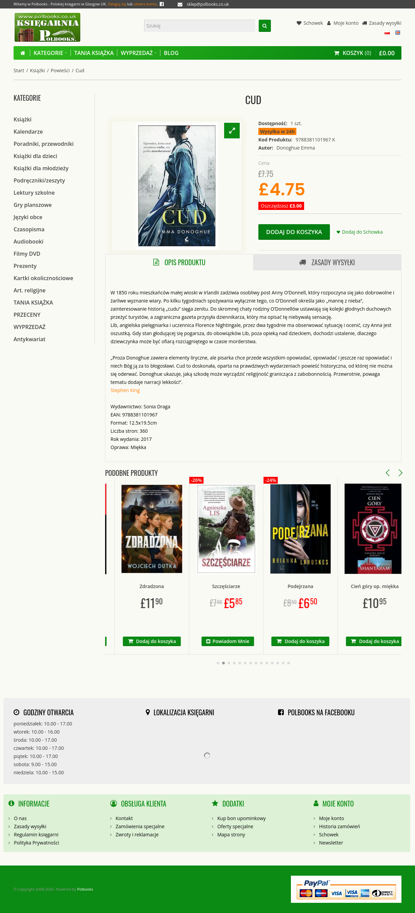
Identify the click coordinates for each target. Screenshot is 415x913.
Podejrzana (327, 586)
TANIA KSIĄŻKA (33, 302)
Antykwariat (29, 339)
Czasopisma (29, 229)
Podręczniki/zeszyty (39, 180)
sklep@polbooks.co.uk (208, 4)
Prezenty (25, 266)
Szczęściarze (253, 586)
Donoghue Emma (296, 147)
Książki (37, 70)
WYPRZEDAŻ (29, 327)
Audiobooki (28, 241)
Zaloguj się (117, 3)
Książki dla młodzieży (41, 168)
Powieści (60, 70)
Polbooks (85, 889)
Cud (80, 70)
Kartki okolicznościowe (43, 278)
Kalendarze (28, 131)
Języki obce (28, 217)
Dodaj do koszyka (294, 232)
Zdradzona (178, 586)
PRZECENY (27, 314)
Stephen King (125, 390)
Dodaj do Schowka (362, 232)
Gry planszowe (33, 205)
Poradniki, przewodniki (44, 144)
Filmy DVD (27, 253)
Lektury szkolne (34, 192)
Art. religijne (30, 290)
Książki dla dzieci (35, 156)
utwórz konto (145, 3)
